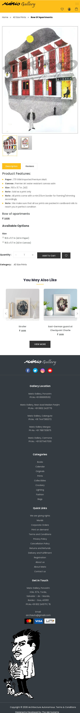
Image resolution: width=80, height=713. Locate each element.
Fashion (40, 494)
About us (40, 562)
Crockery (40, 485)
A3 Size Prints (21, 17)
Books (40, 462)
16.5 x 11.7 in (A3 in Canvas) (18, 242)
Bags (40, 499)
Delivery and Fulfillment (40, 553)
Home (6, 17)
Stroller (22, 326)
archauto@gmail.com (38, 615)
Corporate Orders (40, 525)
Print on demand (40, 529)
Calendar (40, 466)
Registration (40, 557)
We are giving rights (40, 515)
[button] (76, 3)
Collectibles (40, 480)
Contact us (40, 571)
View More (40, 344)
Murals (40, 520)
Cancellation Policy (40, 543)
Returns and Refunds (40, 548)
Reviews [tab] (30, 166)
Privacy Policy (40, 539)
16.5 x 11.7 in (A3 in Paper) (17, 238)
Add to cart (48, 255)
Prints (40, 475)
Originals (40, 471)
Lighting (40, 489)
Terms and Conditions (40, 534)
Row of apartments (42, 17)
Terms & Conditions (66, 707)
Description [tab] (11, 166)
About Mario (40, 566)
